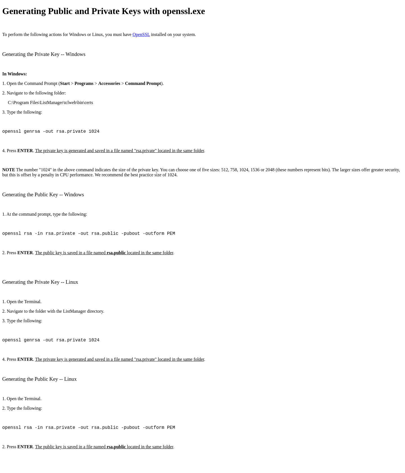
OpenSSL (141, 34)
